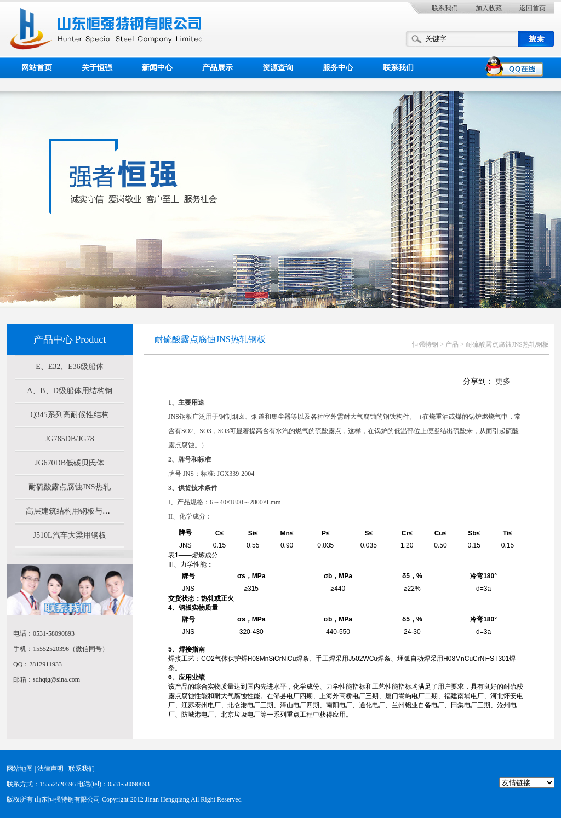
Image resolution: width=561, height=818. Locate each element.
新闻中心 (157, 68)
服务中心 (338, 68)
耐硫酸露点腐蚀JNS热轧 (69, 487)
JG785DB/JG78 (69, 439)
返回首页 (532, 8)
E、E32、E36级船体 (70, 366)
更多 (503, 381)
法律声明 (50, 769)
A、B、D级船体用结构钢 (69, 391)
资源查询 (277, 68)
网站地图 (20, 769)
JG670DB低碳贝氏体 (69, 463)
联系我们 (445, 8)
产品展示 (217, 68)
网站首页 (36, 68)
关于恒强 (97, 68)
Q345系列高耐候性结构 (69, 415)
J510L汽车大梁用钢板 (69, 535)
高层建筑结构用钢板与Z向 (70, 511)
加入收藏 (489, 8)
